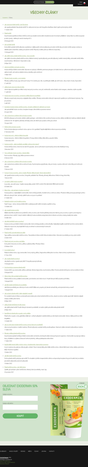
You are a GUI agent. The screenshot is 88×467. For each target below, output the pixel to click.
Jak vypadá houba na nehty (11, 210)
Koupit (20, 416)
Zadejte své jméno (7, 394)
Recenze (23, 451)
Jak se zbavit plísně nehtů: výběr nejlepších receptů (18, 293)
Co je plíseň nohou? (9, 250)
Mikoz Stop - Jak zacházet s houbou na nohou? (16, 190)
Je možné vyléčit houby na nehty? (13, 181)
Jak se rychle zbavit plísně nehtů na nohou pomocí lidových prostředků (23, 325)
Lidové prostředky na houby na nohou (14, 67)
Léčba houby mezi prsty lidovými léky (14, 87)
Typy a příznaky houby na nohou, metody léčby (16, 153)
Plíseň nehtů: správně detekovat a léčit (14, 232)
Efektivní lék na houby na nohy (12, 127)
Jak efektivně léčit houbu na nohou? (14, 221)
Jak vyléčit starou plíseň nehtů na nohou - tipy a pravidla (19, 56)
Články (36, 451)
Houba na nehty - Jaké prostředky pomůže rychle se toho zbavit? (21, 144)
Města (30, 451)
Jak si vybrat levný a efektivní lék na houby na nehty (18, 115)
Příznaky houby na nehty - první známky (15, 78)
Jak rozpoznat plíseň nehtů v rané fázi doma (16, 24)
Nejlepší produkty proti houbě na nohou (15, 201)
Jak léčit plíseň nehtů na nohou (12, 356)
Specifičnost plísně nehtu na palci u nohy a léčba (17, 313)
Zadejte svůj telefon (8, 403)
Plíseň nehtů (7, 33)
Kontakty (51, 451)
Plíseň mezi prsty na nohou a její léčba (14, 241)
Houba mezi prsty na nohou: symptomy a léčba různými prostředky (22, 95)
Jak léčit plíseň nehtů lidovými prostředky (15, 285)
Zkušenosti (3, 451)
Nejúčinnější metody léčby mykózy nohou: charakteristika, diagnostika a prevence (26, 344)
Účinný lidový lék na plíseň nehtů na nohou (15, 276)
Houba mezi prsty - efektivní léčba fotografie (16, 135)
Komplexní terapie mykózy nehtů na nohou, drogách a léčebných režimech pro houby (27, 107)
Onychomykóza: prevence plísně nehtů (14, 267)
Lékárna (44, 451)
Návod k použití (13, 451)
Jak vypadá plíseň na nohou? (12, 259)
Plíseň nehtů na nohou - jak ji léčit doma (15, 367)
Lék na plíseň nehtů (9, 44)
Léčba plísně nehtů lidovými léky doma (14, 305)
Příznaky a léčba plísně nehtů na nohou (14, 333)
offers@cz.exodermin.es (6, 459)
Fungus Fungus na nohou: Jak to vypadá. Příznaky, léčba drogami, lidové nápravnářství (27, 173)
